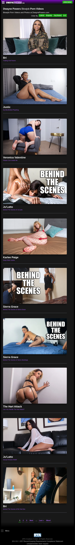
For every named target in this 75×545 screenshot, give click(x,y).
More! (48, 520)
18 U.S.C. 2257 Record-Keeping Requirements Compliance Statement (37, 541)
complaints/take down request (37, 544)
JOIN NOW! (67, 2)
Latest (41, 15)
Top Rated (57, 15)
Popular (49, 15)
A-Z (64, 15)
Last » (41, 520)
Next (31, 520)
